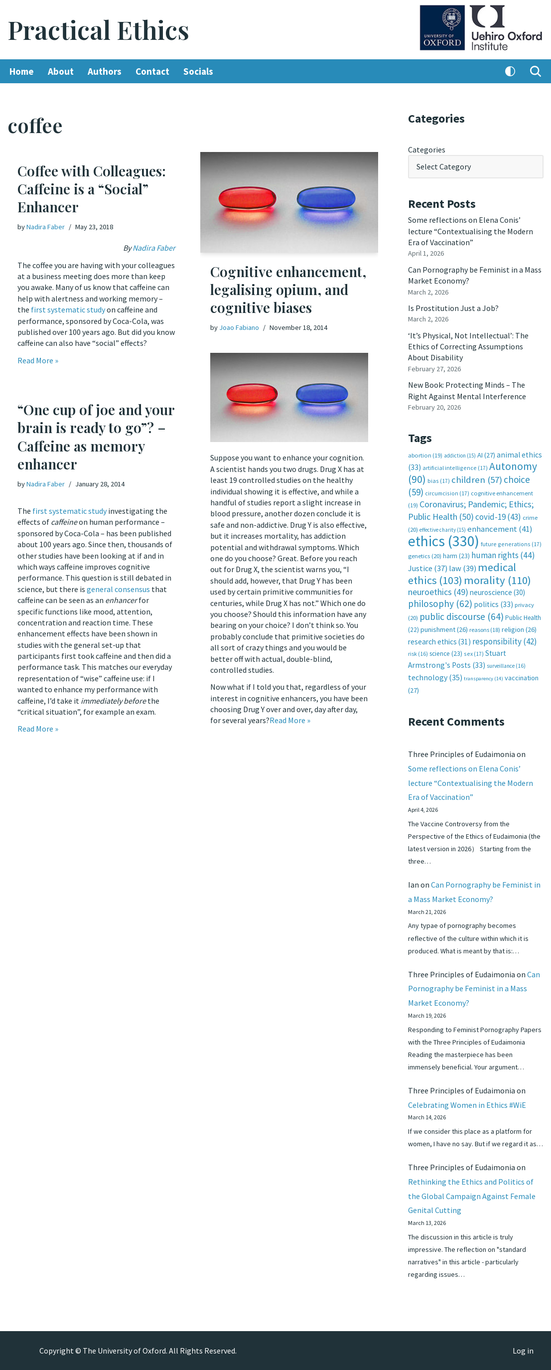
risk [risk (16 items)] (418, 653)
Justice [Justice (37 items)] (427, 568)
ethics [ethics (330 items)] (443, 541)
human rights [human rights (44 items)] (503, 555)
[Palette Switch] (510, 71)
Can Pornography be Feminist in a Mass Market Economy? (474, 988)
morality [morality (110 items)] (497, 580)
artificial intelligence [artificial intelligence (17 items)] (455, 467)
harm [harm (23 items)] (456, 556)
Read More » (37, 360)
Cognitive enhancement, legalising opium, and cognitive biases (288, 289)
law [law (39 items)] (462, 568)
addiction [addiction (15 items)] (460, 455)
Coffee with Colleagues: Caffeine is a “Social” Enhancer (91, 188)
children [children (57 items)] (476, 479)
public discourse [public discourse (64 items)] (461, 616)
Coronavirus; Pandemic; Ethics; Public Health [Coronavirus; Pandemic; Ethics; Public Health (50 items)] (471, 510)
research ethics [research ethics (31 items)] (439, 641)
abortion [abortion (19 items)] (425, 455)
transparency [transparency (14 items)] (483, 678)
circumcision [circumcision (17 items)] (447, 493)
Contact (152, 71)
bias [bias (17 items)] (438, 480)
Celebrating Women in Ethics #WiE (467, 1105)
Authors (105, 71)
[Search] (535, 71)
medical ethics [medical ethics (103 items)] (462, 573)
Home (21, 71)
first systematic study (68, 309)
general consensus (118, 589)
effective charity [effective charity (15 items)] (442, 529)
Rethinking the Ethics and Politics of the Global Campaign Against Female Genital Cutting (472, 1196)
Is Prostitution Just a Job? (453, 308)
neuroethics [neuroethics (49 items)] (438, 592)
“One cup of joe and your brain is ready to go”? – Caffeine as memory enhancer (95, 436)
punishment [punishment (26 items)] (444, 629)
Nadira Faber (45, 226)
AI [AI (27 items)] (486, 455)
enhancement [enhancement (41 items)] (500, 528)
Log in (523, 1351)
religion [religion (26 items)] (519, 629)
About (61, 71)
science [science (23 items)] (445, 653)
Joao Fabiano (239, 327)
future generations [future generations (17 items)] (511, 544)
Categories (426, 149)
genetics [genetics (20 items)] (424, 556)
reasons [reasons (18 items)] (484, 629)
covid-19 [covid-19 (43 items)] (498, 516)
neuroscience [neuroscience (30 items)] (497, 592)
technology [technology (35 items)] (435, 677)
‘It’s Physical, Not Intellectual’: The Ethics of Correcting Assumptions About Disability (468, 346)
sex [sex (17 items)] (474, 653)
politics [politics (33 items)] (493, 604)
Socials (198, 71)
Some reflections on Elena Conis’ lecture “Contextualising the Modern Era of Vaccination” (470, 231)
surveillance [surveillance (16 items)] (506, 665)
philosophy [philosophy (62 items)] (440, 603)
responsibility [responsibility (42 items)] (504, 641)
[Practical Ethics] (98, 29)
